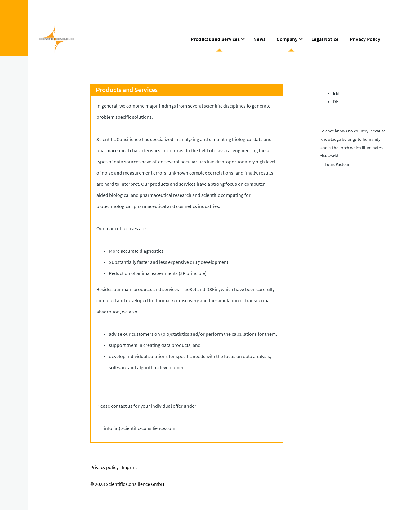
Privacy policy (104, 467)
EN (336, 93)
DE (335, 101)
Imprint (129, 467)
